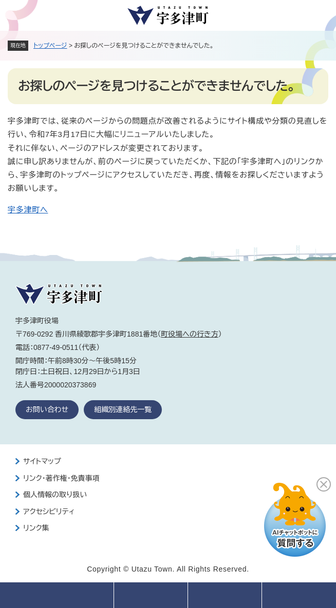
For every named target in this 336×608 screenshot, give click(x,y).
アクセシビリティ (48, 511)
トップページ (50, 45)
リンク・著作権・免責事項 (61, 478)
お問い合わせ (47, 409)
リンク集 (36, 528)
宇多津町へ (28, 209)
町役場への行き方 (189, 334)
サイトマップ (42, 461)
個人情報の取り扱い (55, 495)
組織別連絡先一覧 (123, 409)
